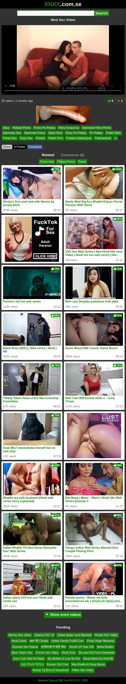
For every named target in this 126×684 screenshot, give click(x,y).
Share (7, 146)
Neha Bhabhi (105, 646)
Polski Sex (10, 137)
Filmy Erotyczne (68, 127)
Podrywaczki (103, 137)
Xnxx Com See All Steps (28, 658)
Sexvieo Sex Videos (25, 646)
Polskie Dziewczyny (78, 137)
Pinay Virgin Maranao (100, 641)
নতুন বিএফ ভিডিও (32, 664)
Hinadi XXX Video (106, 635)
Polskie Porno (22, 127)
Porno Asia (47, 161)
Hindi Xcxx (69, 652)
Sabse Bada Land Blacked (74, 635)
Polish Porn (55, 137)
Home (42, 680)
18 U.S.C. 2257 (78, 680)
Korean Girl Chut (57, 664)
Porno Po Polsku (44, 127)
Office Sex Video (82, 670)
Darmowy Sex (12, 132)
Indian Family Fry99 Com (67, 641)
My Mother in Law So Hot (64, 658)
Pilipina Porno (66, 161)
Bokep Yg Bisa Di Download (51, 670)
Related (48, 155)
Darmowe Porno (34, 132)
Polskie (40, 137)
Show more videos (63, 615)
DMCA (61, 680)
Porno (82, 161)
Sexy (6, 127)
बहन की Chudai (39, 641)
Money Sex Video (19, 635)
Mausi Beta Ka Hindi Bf (98, 658)
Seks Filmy (55, 132)
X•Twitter (19, 146)
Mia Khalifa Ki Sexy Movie (88, 664)
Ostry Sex (26, 137)
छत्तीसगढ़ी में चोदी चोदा (53, 646)
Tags (51, 680)
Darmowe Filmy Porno (96, 127)
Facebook (35, 146)
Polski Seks (113, 132)
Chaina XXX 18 (44, 635)
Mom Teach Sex (22, 652)
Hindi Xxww (19, 641)
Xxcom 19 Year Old (81, 646)
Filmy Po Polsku (76, 132)
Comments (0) (72, 155)
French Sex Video (47, 652)
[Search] (55, 13)
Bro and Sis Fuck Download (96, 652)
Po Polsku (96, 132)
